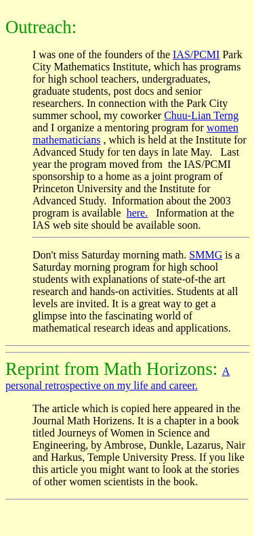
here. (137, 213)
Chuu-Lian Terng (201, 115)
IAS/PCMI (196, 54)
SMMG (205, 255)
